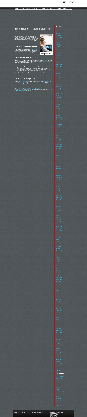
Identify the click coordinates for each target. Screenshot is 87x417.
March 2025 (58, 56)
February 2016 (58, 292)
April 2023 (58, 106)
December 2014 (59, 322)
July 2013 (57, 358)
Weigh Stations (58, 394)
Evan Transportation (24, 81)
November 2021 (59, 143)
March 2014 (58, 341)
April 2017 (58, 261)
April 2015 (58, 313)
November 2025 (59, 39)
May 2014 (57, 337)
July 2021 (57, 151)
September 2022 (59, 121)
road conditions (23, 52)
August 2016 (58, 279)
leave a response (19, 90)
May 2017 (57, 259)
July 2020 (57, 177)
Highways (57, 373)
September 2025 (59, 43)
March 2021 (58, 160)
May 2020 (57, 182)
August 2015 (58, 304)
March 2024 (58, 82)
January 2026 (58, 35)
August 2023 (58, 97)
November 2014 (59, 324)
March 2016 (58, 289)
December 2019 (59, 192)
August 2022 (58, 123)
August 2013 (58, 356)
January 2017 (58, 268)
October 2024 (58, 67)
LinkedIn (34, 85)
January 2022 (58, 138)
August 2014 (58, 330)
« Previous (16, 25)
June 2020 (58, 179)
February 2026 (58, 33)
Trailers (57, 386)
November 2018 (59, 220)
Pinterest (30, 85)
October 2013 (58, 352)
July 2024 (57, 74)
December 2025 (59, 37)
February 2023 (58, 110)
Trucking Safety (20, 88)
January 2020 (58, 190)
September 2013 (59, 354)
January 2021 (58, 164)
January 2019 (58, 216)
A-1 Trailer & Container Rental (50, 413)
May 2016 (57, 285)
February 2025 (58, 59)
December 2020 (59, 166)
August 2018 (58, 227)
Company (22, 8)
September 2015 (59, 302)
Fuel (57, 371)
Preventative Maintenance (60, 375)
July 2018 (57, 229)
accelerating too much (34, 49)
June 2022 (58, 128)
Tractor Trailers (58, 384)
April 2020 (58, 184)
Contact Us (52, 8)
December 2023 (59, 89)
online (31, 84)
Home (16, 8)
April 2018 (58, 235)
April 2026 (58, 28)
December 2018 (59, 218)
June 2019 (58, 205)
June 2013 (58, 361)
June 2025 (58, 50)
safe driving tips (29, 88)
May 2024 (57, 78)
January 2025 (58, 61)
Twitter (28, 85)
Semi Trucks (58, 379)
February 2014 (58, 343)
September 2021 (59, 147)
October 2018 (58, 222)
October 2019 (58, 197)
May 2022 (57, 130)
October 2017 (58, 248)
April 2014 (58, 339)
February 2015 (58, 317)
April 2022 (58, 132)
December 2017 (59, 244)
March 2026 (58, 31)
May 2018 (57, 233)
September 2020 (59, 173)
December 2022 (59, 115)
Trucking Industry (59, 388)
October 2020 (58, 171)
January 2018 (58, 242)
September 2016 (59, 276)
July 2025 (57, 48)
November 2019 (59, 194)
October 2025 (58, 41)
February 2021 (58, 162)
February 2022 (58, 136)
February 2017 (58, 266)
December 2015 (59, 296)
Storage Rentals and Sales (60, 381)
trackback (24, 90)
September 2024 (59, 69)
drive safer (45, 60)
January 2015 (58, 320)
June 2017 (58, 257)
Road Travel (58, 377)
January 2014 (58, 345)
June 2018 (58, 231)
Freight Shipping (59, 368)
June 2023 (58, 102)
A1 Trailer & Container (61, 8)
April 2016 (58, 287)
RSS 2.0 (49, 89)
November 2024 (59, 65)
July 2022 (57, 125)
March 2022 (58, 134)
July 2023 (57, 100)
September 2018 (59, 225)
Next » (51, 25)
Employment (45, 8)
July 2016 (57, 281)
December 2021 (59, 141)
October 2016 (58, 274)
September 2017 (59, 251)
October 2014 (58, 326)
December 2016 (59, 270)
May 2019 (57, 207)
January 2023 (58, 113)
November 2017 (59, 246)
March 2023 (58, 108)
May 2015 (57, 311)
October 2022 (58, 119)
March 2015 (58, 315)
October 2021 (58, 145)
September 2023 (59, 95)
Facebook (24, 85)
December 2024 (59, 63)
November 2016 (59, 272)
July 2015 (57, 307)
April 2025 (58, 54)
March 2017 (58, 263)
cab (19, 35)
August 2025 (58, 46)
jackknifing (25, 88)
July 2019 (57, 203)
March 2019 (58, 212)
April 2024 (58, 80)
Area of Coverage (36, 8)
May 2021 (57, 156)
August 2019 (58, 201)
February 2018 (58, 240)
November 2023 (59, 91)
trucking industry (46, 81)
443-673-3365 (68, 2)
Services (28, 8)
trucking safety (35, 88)
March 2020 (58, 186)
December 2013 (59, 348)
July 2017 (57, 255)
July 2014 (57, 332)
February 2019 (58, 214)
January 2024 (58, 87)
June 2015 (58, 309)
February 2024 (58, 84)
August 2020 (58, 175)
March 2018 (58, 238)
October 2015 (58, 300)
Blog (70, 8)
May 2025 (57, 52)
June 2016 (58, 283)
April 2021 (58, 158)
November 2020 (59, 169)
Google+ (39, 85)
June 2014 (58, 335)
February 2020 (58, 188)
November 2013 (59, 350)
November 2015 (59, 298)
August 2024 (58, 72)
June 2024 (58, 76)
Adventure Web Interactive (57, 416)
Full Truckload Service (59, 413)
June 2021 (58, 153)
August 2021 (58, 149)
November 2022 (59, 117)
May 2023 (57, 104)
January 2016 (58, 294)
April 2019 (58, 210)
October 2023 (58, 93)
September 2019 (59, 199)
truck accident (24, 33)
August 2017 (58, 253)
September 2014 (59, 328)
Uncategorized (58, 392)
